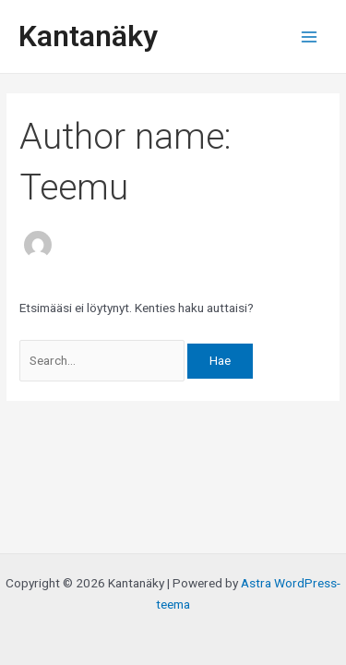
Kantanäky (88, 36)
